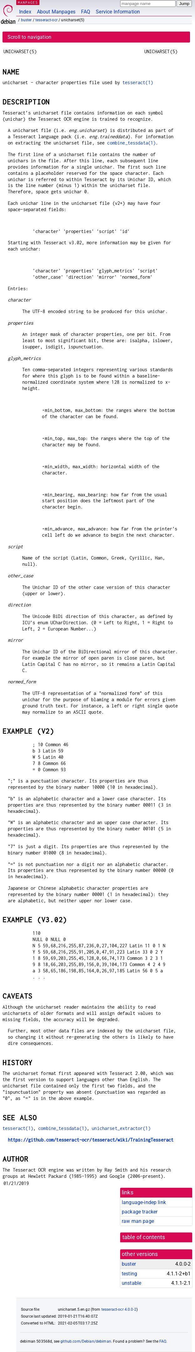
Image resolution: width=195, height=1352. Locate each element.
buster (26, 20)
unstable (131, 1283)
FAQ (85, 12)
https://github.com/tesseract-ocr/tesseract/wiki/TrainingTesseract (91, 1139)
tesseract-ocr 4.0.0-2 (118, 1309)
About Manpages (56, 12)
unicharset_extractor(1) (121, 1128)
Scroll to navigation (29, 37)
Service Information (118, 12)
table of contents (143, 1237)
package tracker (139, 1212)
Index (25, 12)
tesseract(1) (137, 82)
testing (129, 1274)
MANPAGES (28, 2)
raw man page (138, 1221)
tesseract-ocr (46, 20)
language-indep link (144, 1202)
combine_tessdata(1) (131, 142)
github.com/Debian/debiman (85, 1341)
